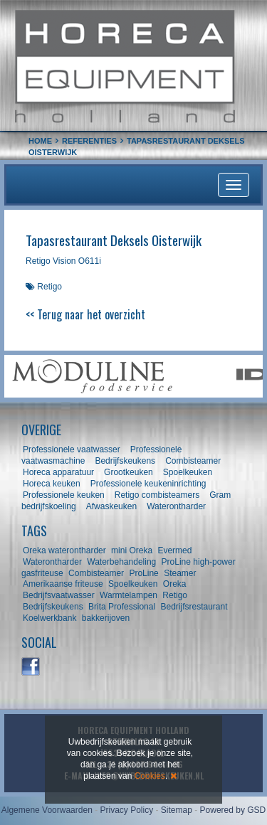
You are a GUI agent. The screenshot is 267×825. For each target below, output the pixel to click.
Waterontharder (176, 506)
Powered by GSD (233, 810)
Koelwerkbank (49, 618)
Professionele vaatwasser (71, 449)
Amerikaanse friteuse (63, 584)
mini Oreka (131, 550)
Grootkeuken (128, 472)
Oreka (175, 584)
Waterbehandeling (121, 562)
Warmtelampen (128, 595)
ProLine (143, 573)
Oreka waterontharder (64, 550)
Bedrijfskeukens (126, 461)
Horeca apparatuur (58, 472)
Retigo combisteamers (157, 495)
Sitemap (176, 810)
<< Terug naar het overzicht (85, 314)
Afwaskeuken (111, 506)
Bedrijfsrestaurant (193, 607)
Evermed (174, 550)
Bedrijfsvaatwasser (59, 595)
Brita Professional (121, 607)
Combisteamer (193, 461)
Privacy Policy (126, 810)
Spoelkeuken (187, 472)
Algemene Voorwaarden (47, 810)
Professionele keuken (64, 495)
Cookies (150, 776)
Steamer (180, 573)
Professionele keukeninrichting (148, 484)
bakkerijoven (106, 618)
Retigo (49, 287)
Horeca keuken (51, 484)
